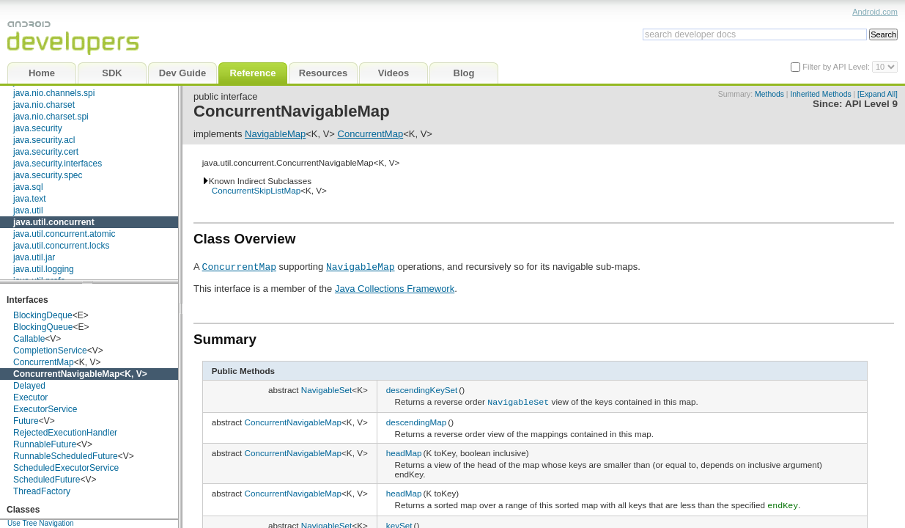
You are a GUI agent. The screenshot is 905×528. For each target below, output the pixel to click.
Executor (30, 397)
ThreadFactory (41, 491)
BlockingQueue (43, 327)
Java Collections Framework (394, 288)
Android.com (875, 11)
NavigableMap (275, 133)
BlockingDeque (43, 315)
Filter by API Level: (837, 66)
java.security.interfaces (57, 163)
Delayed (29, 386)
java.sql (28, 187)
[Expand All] (877, 94)
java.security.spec (47, 175)
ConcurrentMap (43, 362)
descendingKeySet (421, 390)
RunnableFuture (44, 444)
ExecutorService (45, 409)
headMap (404, 451)
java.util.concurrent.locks (61, 246)
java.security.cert (45, 152)
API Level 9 (871, 103)
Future (26, 421)
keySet (399, 522)
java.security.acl (44, 140)
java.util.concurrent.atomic (64, 234)
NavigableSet (326, 390)
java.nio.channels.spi (54, 93)
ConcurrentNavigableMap (66, 374)
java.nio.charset (44, 105)
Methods (769, 94)
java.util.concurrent (54, 222)
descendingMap (416, 420)
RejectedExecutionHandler (65, 433)
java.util (28, 210)
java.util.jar (34, 257)
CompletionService (50, 350)
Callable (29, 339)
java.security (37, 128)
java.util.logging (43, 269)
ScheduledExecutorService (66, 468)
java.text (29, 199)
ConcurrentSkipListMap (256, 190)
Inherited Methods (820, 94)
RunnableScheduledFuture (65, 456)
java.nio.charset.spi (51, 116)
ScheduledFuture (46, 479)
